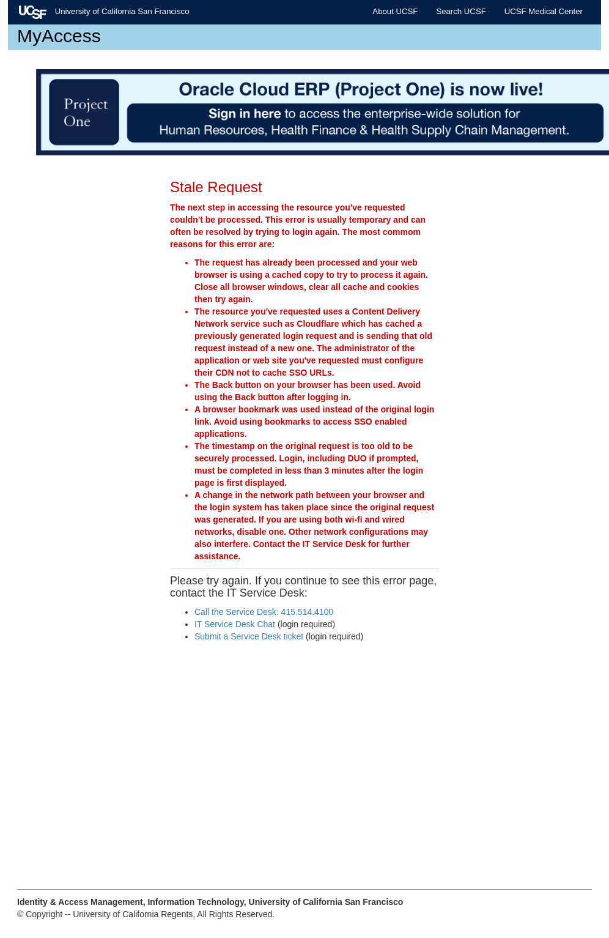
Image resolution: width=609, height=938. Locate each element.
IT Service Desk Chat (234, 624)
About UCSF (395, 11)
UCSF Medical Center (543, 11)
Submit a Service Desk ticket (248, 636)
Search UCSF (460, 11)
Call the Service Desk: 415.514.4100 (263, 612)
